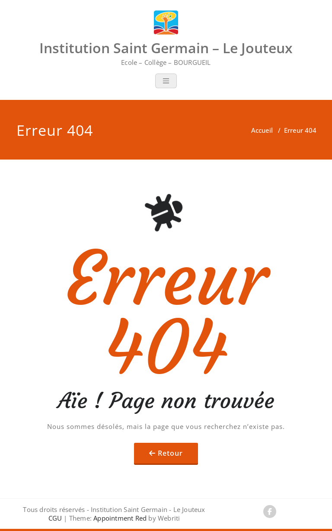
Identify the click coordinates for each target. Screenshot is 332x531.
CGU (55, 518)
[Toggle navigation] (166, 81)
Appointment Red (119, 518)
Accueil (262, 130)
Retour (170, 453)
